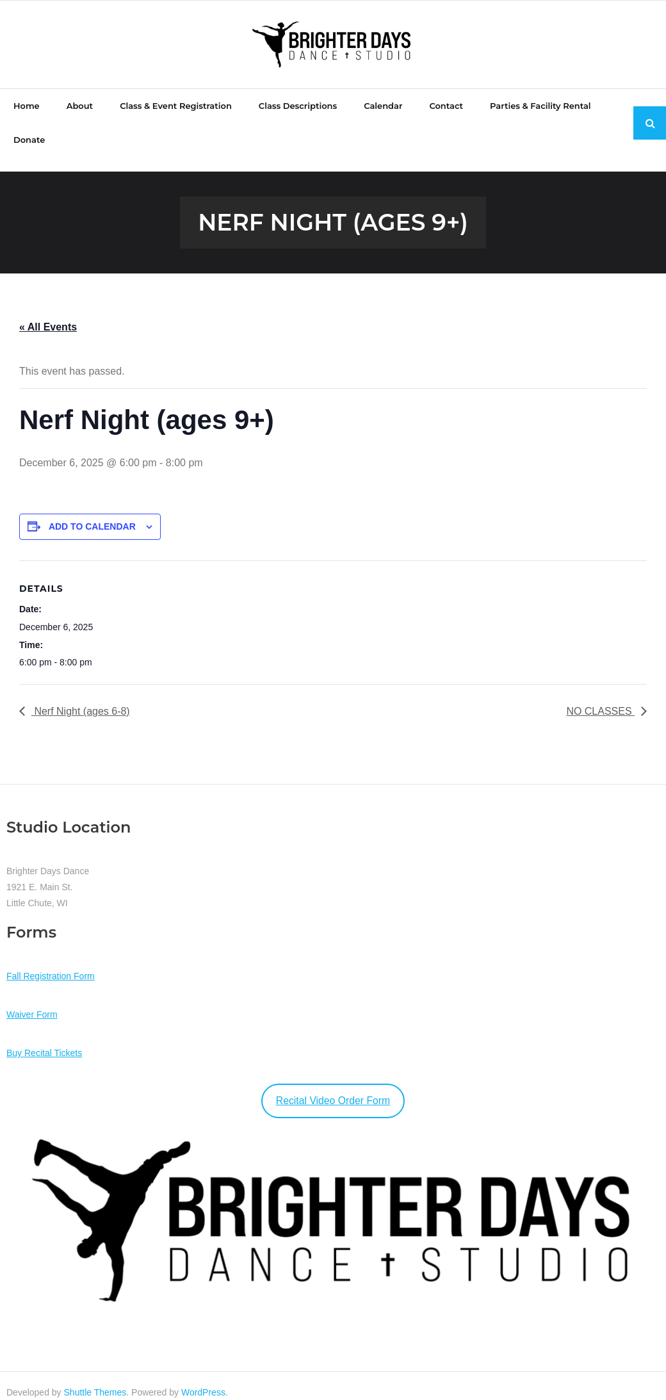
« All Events (48, 312)
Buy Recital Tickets (44, 1039)
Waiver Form (32, 1000)
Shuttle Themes (95, 1379)
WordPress (203, 1379)
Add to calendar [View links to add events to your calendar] (92, 513)
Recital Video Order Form (333, 1086)
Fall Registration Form (50, 962)
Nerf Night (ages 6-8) (80, 697)
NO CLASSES (600, 697)
